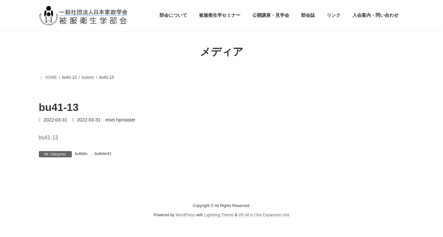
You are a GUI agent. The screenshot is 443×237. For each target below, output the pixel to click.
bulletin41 (103, 153)
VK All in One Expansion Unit (264, 215)
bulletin (81, 153)
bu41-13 (48, 137)
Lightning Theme (219, 215)
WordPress (185, 215)
